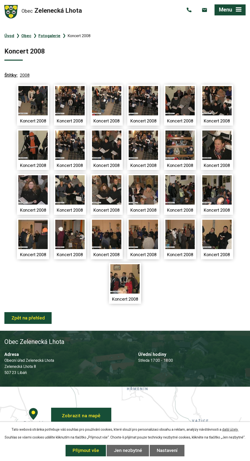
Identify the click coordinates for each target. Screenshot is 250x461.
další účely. (230, 429)
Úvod (9, 35)
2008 (25, 75)
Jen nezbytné (128, 450)
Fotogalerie (49, 35)
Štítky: (11, 75)
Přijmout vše (86, 450)
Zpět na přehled (28, 318)
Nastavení (167, 450)
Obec (26, 35)
